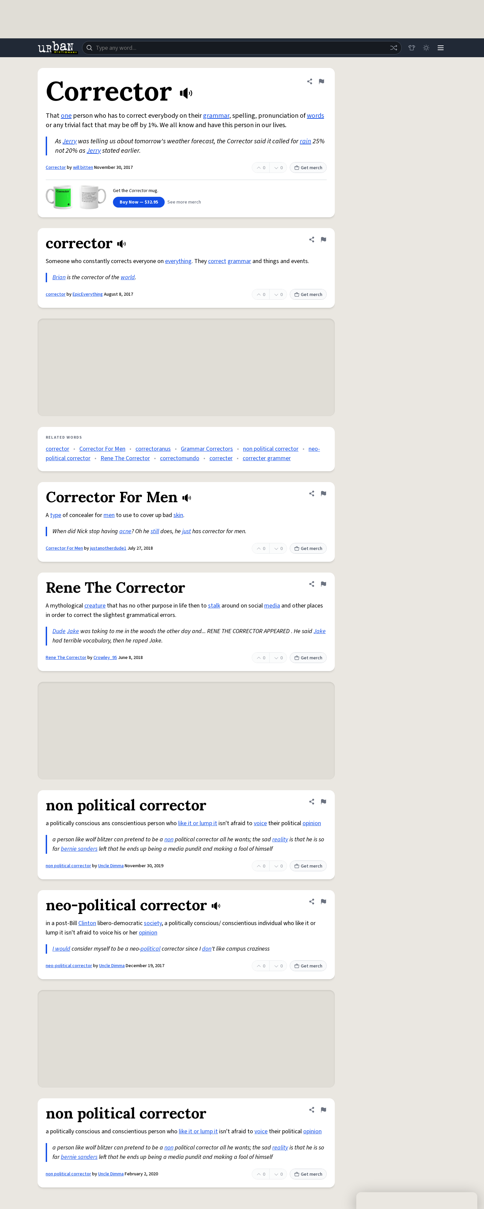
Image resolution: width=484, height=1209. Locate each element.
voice (260, 823)
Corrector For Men (102, 449)
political (150, 949)
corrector (56, 294)
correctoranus (153, 449)
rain (305, 141)
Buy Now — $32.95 (139, 202)
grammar (216, 115)
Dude (59, 631)
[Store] (411, 48)
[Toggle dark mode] (425, 48)
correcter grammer (267, 458)
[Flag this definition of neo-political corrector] (323, 901)
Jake (73, 631)
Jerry (70, 141)
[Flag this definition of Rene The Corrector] (323, 584)
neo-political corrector (69, 965)
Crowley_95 (105, 657)
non (168, 839)
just (186, 531)
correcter (221, 458)
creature (95, 605)
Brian (59, 277)
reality (280, 839)
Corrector (56, 167)
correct (217, 261)
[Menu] (440, 48)
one (66, 115)
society (153, 923)
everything (178, 261)
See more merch (184, 202)
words (315, 115)
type (55, 515)
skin (178, 515)
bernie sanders (79, 849)
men (109, 515)
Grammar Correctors (207, 449)
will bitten (83, 167)
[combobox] (241, 47)
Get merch (308, 167)
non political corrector (270, 449)
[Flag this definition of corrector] (323, 239)
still (155, 531)
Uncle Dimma (111, 866)
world (128, 277)
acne (125, 531)
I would (61, 949)
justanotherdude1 (108, 548)
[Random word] (393, 48)
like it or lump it (197, 823)
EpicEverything (88, 294)
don (206, 949)
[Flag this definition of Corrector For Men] (323, 493)
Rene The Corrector (125, 458)
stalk (214, 605)
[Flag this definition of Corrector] (321, 81)
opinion (311, 823)
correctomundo (179, 458)
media (272, 605)
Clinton (87, 923)
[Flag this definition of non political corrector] (323, 801)
